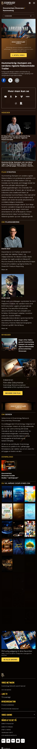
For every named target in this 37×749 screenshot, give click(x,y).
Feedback (6, 746)
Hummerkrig (8, 10)
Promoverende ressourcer (10, 707)
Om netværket (6, 688)
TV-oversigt (6, 695)
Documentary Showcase (13, 8)
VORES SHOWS (6, 713)
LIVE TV (4, 692)
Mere (4, 270)
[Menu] (34, 3)
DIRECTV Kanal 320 (7, 722)
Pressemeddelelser (7, 703)
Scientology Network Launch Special (13, 684)
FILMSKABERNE (10, 222)
